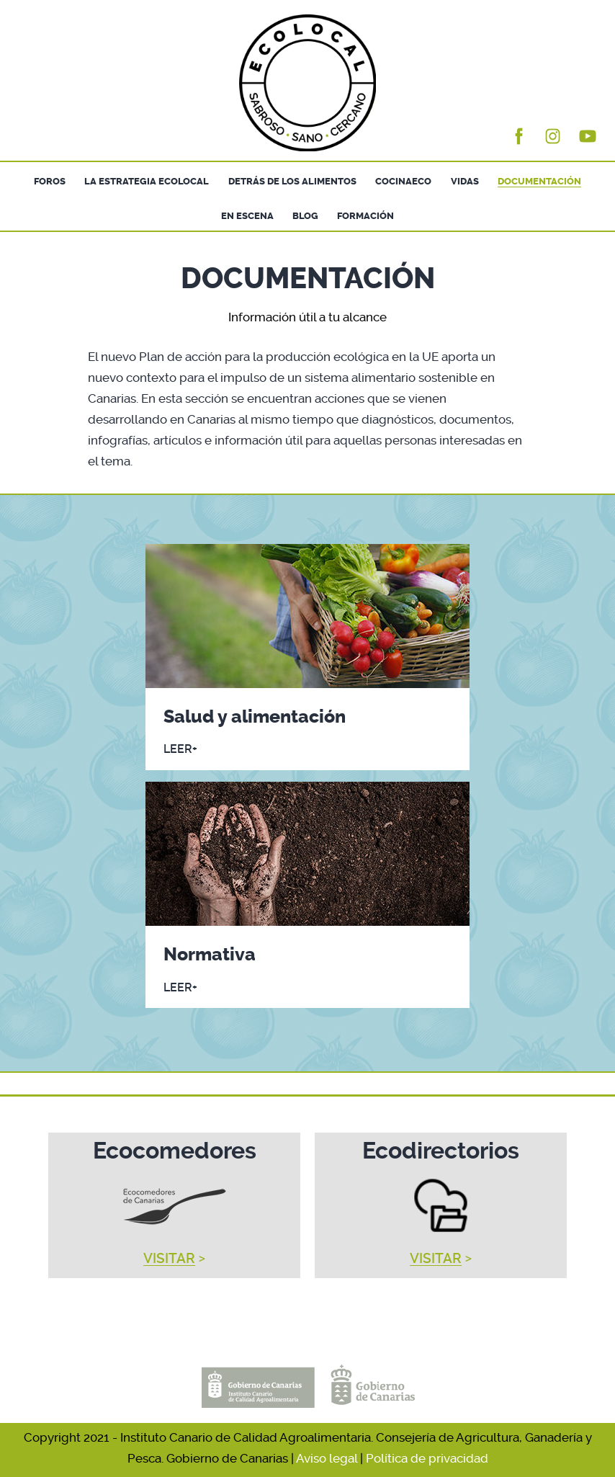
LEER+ (180, 749)
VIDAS (465, 181)
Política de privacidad (427, 1458)
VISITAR (169, 1259)
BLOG (305, 215)
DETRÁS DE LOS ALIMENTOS (292, 181)
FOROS (50, 181)
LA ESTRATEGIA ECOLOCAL (146, 181)
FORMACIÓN (365, 215)
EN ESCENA (247, 215)
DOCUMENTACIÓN (539, 181)
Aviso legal (326, 1458)
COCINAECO (403, 181)
